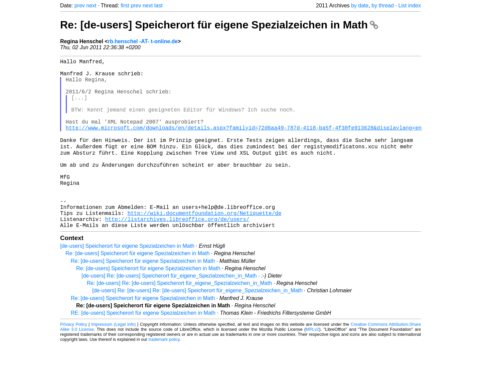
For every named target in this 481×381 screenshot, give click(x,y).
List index (409, 5)
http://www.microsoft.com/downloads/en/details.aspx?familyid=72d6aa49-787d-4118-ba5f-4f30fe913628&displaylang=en (244, 143)
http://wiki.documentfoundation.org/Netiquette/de (205, 246)
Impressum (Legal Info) (113, 360)
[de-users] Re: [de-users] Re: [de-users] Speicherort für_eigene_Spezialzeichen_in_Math (197, 327)
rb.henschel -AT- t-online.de (143, 41)
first (125, 5)
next (91, 5)
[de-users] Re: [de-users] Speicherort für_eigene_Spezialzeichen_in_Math (169, 312)
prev (79, 5)
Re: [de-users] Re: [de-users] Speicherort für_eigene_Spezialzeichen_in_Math (179, 319)
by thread (382, 5)
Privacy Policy (73, 360)
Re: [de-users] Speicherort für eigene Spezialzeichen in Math (219, 25)
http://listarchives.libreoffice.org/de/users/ (177, 254)
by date (359, 5)
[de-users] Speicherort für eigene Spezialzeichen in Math (127, 282)
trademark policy (164, 375)
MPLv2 (312, 365)
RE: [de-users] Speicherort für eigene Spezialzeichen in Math (143, 349)
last (158, 5)
